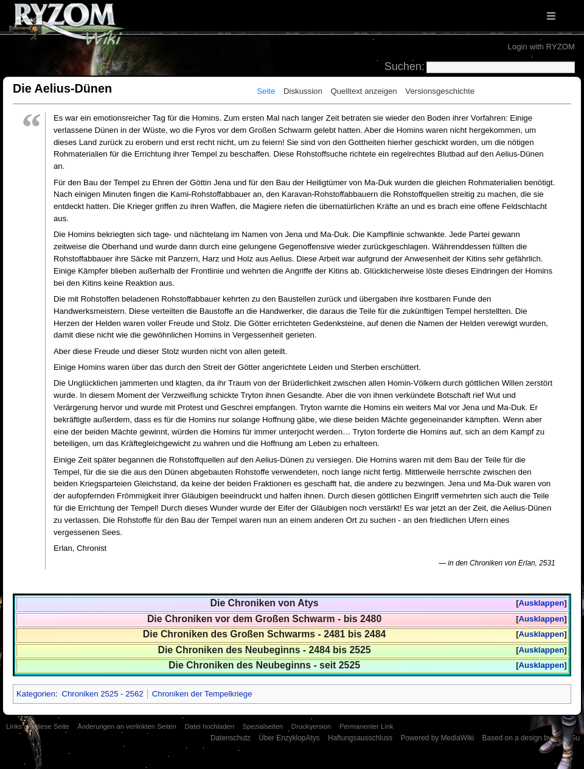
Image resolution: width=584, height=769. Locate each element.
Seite (266, 91)
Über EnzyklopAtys (289, 738)
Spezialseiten (262, 726)
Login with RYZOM (541, 46)
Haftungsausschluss (360, 738)
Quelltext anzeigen (363, 91)
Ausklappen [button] (542, 603)
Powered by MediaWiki (437, 738)
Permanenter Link (366, 726)
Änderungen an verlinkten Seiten (126, 726)
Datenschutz (230, 738)
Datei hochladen (209, 726)
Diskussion (302, 91)
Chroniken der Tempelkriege (202, 693)
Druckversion (311, 726)
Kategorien (35, 693)
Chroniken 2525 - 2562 (102, 693)
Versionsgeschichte (439, 91)
